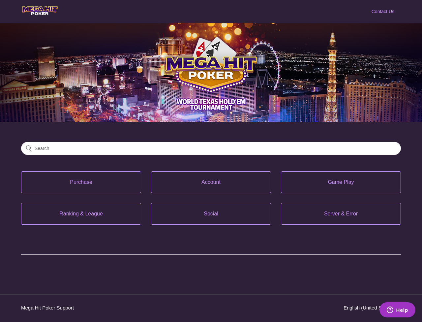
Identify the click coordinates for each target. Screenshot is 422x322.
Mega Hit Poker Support (47, 307)
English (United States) (370, 307)
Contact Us (383, 11)
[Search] (211, 148)
